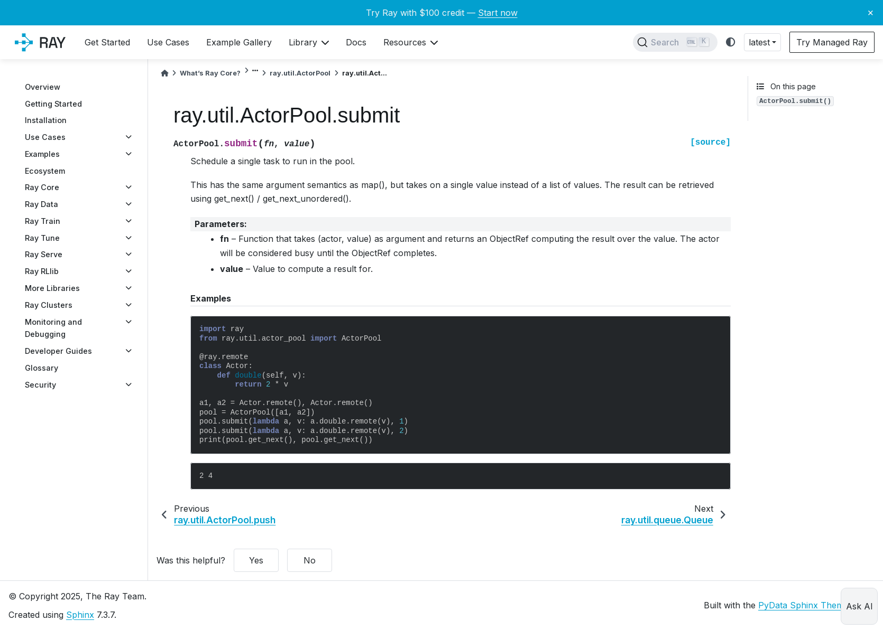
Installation (46, 120)
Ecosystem (45, 170)
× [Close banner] (870, 12)
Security (40, 384)
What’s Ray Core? (210, 73)
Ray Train (42, 221)
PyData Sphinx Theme (803, 605)
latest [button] (759, 42)
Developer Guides (58, 350)
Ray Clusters (48, 304)
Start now (498, 12)
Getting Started (53, 103)
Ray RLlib (42, 271)
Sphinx (80, 614)
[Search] (675, 42)
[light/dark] (731, 42)
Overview (42, 86)
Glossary (41, 367)
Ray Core (42, 187)
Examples (42, 153)
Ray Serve (43, 254)
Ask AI (859, 606)
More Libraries (52, 288)
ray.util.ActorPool (300, 73)
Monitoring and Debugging (53, 328)
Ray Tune (42, 237)
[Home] (164, 73)
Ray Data (41, 204)
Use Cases (45, 137)
